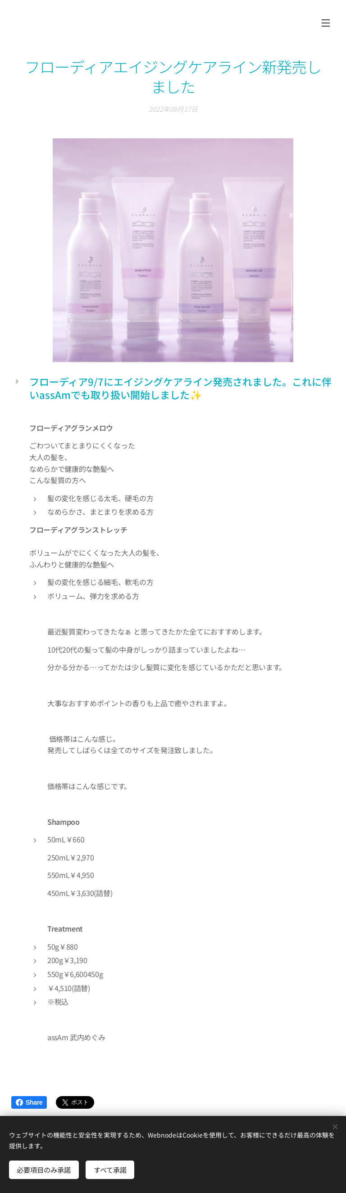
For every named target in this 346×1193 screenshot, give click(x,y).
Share (29, 1102)
